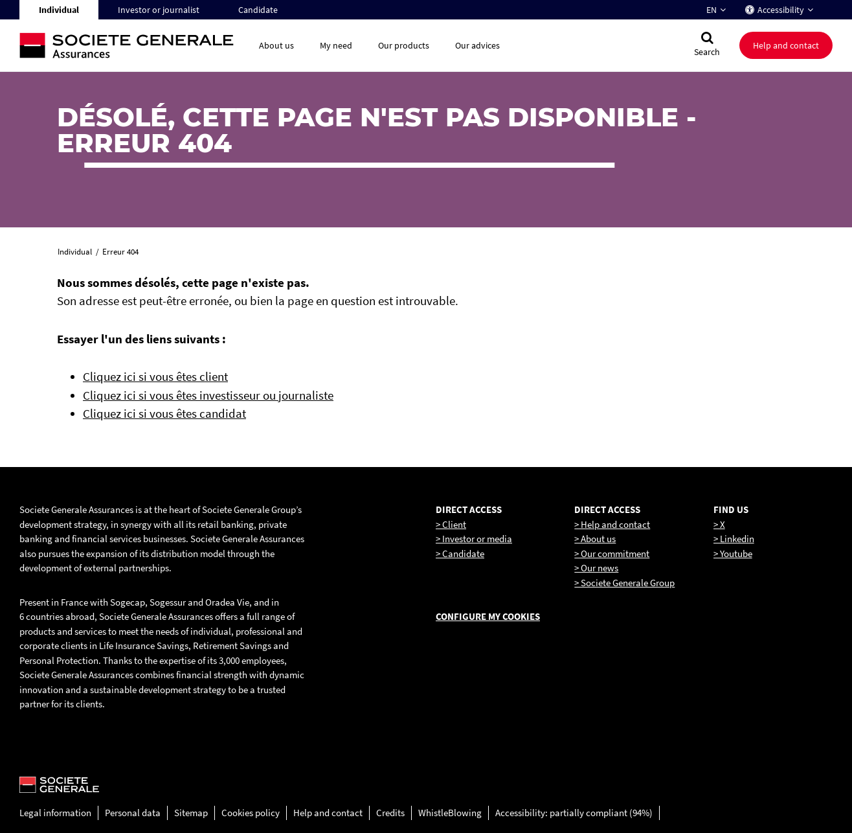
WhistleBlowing (450, 812)
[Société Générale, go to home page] (132, 45)
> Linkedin (733, 538)
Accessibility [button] (780, 10)
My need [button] (336, 45)
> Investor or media (474, 538)
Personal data (133, 812)
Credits (390, 812)
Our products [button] (403, 45)
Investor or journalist (158, 10)
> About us (595, 538)
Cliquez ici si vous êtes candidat (164, 413)
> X (719, 524)
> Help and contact (612, 524)
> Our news (596, 568)
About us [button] (276, 45)
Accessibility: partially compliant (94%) (574, 812)
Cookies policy (250, 812)
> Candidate (460, 553)
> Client (451, 524)
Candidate (258, 10)
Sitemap (191, 812)
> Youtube (732, 553)
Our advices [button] (477, 45)
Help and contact (328, 812)
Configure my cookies (488, 616)
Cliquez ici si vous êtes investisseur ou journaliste (208, 395)
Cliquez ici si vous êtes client (155, 376)
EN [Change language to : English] (711, 10)
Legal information (55, 812)
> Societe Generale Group (624, 582)
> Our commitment (611, 553)
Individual (59, 10)
